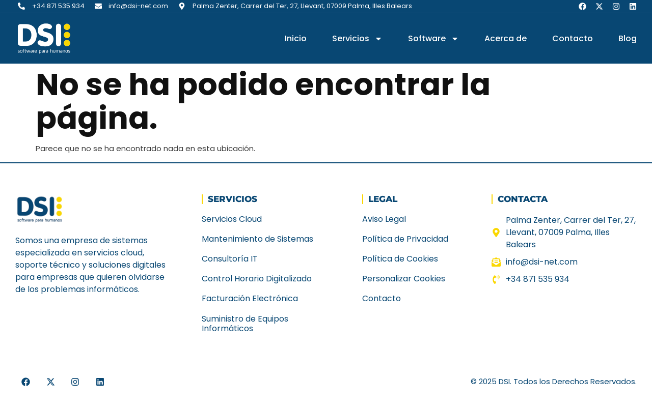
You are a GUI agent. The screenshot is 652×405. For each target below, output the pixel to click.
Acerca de (505, 38)
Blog (627, 38)
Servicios (357, 38)
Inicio (296, 38)
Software (433, 38)
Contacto (572, 38)
